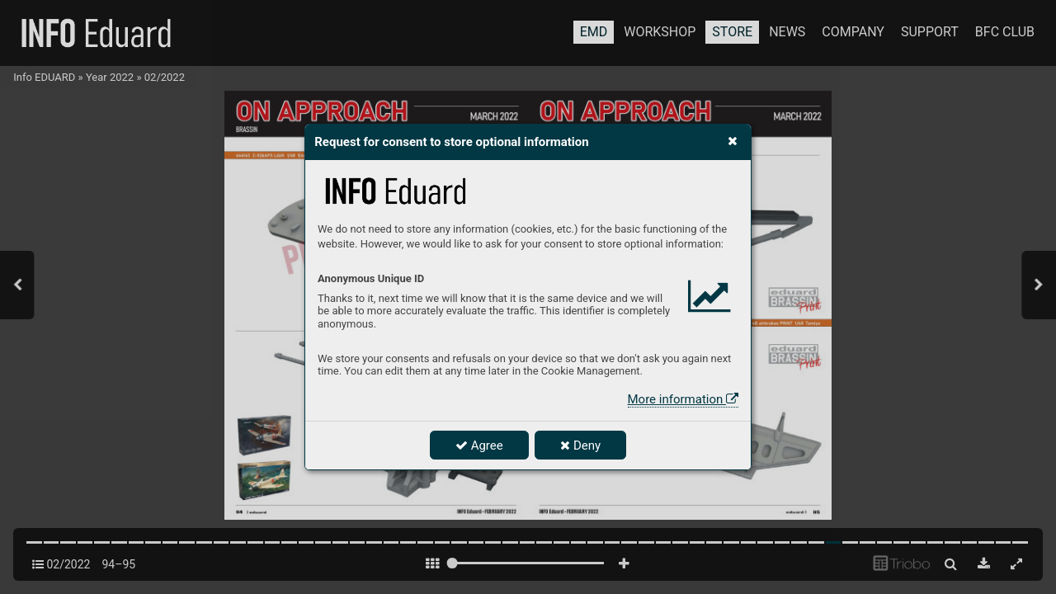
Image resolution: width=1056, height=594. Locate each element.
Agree (479, 445)
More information (683, 399)
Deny (580, 445)
